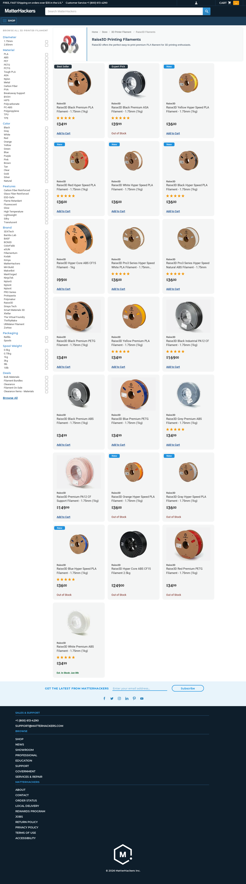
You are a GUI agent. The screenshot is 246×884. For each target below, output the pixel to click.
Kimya (7, 260)
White (7, 134)
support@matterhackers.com (39, 726)
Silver (7, 177)
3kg (6, 360)
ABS (6, 57)
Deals (7, 373)
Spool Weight (12, 346)
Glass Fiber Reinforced (16, 193)
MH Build (9, 267)
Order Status (26, 800)
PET (6, 61)
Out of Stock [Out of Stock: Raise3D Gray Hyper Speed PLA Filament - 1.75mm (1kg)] (173, 516)
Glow (6, 207)
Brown (7, 163)
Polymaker (9, 299)
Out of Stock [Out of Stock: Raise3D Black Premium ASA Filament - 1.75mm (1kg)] (118, 133)
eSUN (7, 249)
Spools (7, 340)
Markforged (10, 274)
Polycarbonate (11, 103)
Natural (8, 180)
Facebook (104, 698)
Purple (7, 155)
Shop (19, 739)
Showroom (24, 750)
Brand (7, 227)
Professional (26, 755)
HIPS (6, 100)
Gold (6, 173)
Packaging (10, 333)
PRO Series (10, 292)
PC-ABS (8, 107)
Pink (6, 159)
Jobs (19, 816)
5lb (5, 364)
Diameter (9, 37)
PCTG (7, 68)
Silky (6, 218)
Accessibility (25, 838)
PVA (6, 89)
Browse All (10, 398)
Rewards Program (30, 811)
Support (22, 766)
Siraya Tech (10, 306)
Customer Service (76, 2)
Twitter (111, 698)
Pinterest (134, 698)
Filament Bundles (13, 380)
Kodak (7, 256)
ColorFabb (9, 245)
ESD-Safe (9, 197)
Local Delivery (27, 806)
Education (23, 760)
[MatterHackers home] (20, 11)
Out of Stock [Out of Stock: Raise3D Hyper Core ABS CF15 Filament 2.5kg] (118, 594)
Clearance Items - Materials (19, 391)
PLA (6, 54)
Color (6, 123)
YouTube (141, 698)
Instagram (119, 698)
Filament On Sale (13, 387)
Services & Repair (28, 776)
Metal (7, 82)
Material (8, 50)
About (20, 790)
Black (7, 127)
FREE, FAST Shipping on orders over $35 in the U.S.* (33, 2)
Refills (7, 337)
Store (104, 32)
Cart (229, 3)
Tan (6, 166)
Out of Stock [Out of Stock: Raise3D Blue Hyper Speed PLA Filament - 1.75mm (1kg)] (64, 594)
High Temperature (13, 211)
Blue (6, 152)
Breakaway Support (14, 93)
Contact (22, 795)
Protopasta (10, 295)
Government (25, 771)
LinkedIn (126, 698)
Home (95, 32)
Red (6, 138)
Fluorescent (10, 204)
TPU (6, 114)
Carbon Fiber (10, 86)
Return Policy (26, 822)
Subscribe (188, 688)
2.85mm (8, 44)
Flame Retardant (13, 200)
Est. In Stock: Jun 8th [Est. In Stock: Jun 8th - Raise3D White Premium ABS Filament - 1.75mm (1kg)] (68, 673)
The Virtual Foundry (14, 317)
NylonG (8, 281)
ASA (6, 75)
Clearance (9, 384)
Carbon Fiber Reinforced (17, 190)
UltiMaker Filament (14, 324)
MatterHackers (12, 263)
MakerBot (9, 270)
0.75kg (7, 353)
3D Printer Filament (121, 32)
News (19, 744)
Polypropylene (11, 111)
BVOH (7, 96)
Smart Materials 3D (14, 310)
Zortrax (8, 327)
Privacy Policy (26, 827)
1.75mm (8, 41)
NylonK (8, 285)
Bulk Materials (11, 377)
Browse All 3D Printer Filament (25, 30)
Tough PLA (10, 71)
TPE (6, 118)
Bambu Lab (10, 235)
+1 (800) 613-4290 (97, 2)
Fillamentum (10, 253)
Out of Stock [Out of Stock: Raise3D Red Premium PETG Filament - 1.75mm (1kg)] (173, 594)
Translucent (10, 222)
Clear (6, 170)
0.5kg (7, 349)
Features (9, 186)
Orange (8, 141)
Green (7, 148)
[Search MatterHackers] (206, 11)
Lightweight (10, 215)
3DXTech (9, 231)
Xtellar (7, 313)
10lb (6, 367)
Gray (6, 131)
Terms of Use (25, 832)
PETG (7, 64)
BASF (7, 238)
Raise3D (8, 302)
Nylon (7, 79)
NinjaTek (8, 277)
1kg (6, 357)
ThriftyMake (10, 320)
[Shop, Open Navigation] (9, 21)
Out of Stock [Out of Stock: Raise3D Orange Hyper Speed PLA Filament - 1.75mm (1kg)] (118, 516)
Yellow (7, 145)
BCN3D (8, 242)
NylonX (8, 288)
